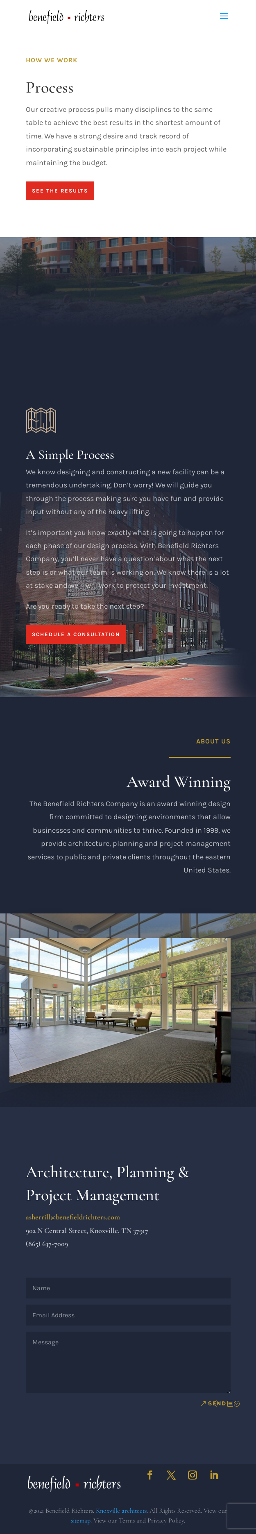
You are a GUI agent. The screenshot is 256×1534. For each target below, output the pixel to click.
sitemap (81, 1520)
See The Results (60, 191)
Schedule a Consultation (76, 667)
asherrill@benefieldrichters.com (73, 1216)
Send (217, 1403)
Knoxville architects (121, 1511)
